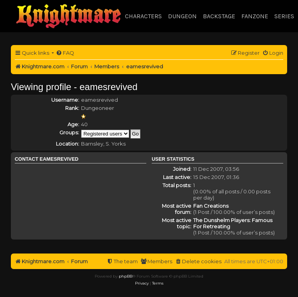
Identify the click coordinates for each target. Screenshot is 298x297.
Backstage (219, 16)
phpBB (125, 276)
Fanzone (254, 16)
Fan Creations (211, 206)
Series (284, 16)
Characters (143, 16)
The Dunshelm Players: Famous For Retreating (232, 223)
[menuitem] (65, 53)
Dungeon (182, 16)
